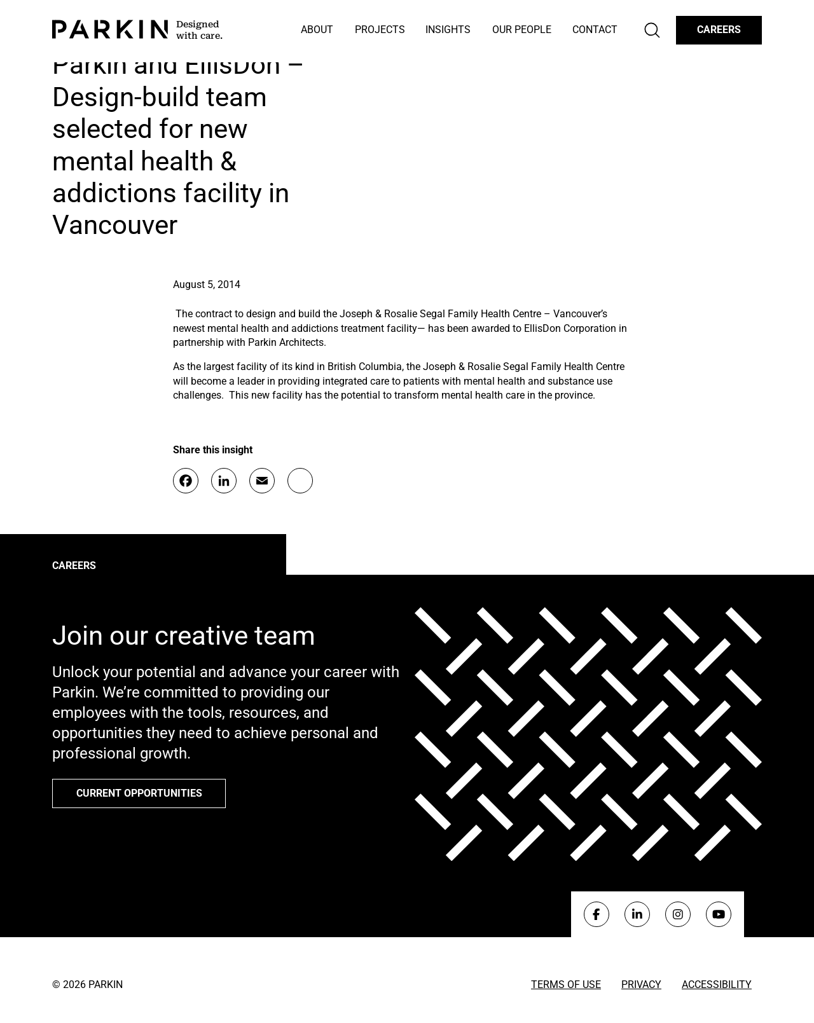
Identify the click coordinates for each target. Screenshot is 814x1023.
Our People (521, 30)
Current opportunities (139, 793)
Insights (448, 30)
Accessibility (717, 984)
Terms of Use (566, 984)
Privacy (641, 984)
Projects (380, 30)
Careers (719, 30)
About (317, 30)
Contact (594, 30)
